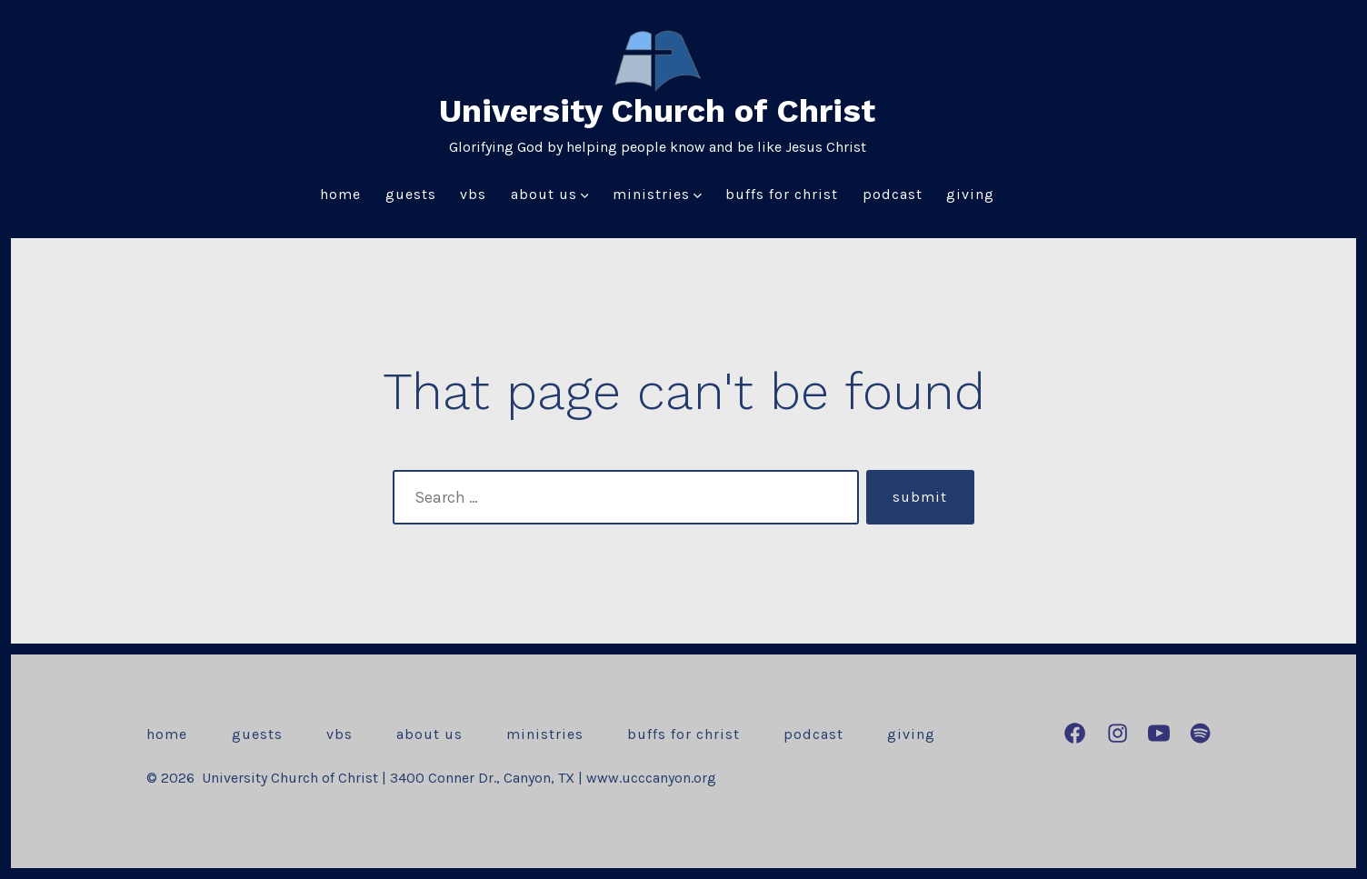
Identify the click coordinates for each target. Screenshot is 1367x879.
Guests (410, 194)
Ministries (657, 194)
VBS (473, 194)
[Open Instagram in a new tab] (1117, 733)
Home (340, 194)
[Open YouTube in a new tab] (1159, 733)
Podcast (893, 194)
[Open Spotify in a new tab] (1200, 733)
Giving (970, 194)
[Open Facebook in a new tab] (1074, 733)
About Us (550, 194)
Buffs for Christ (781, 194)
